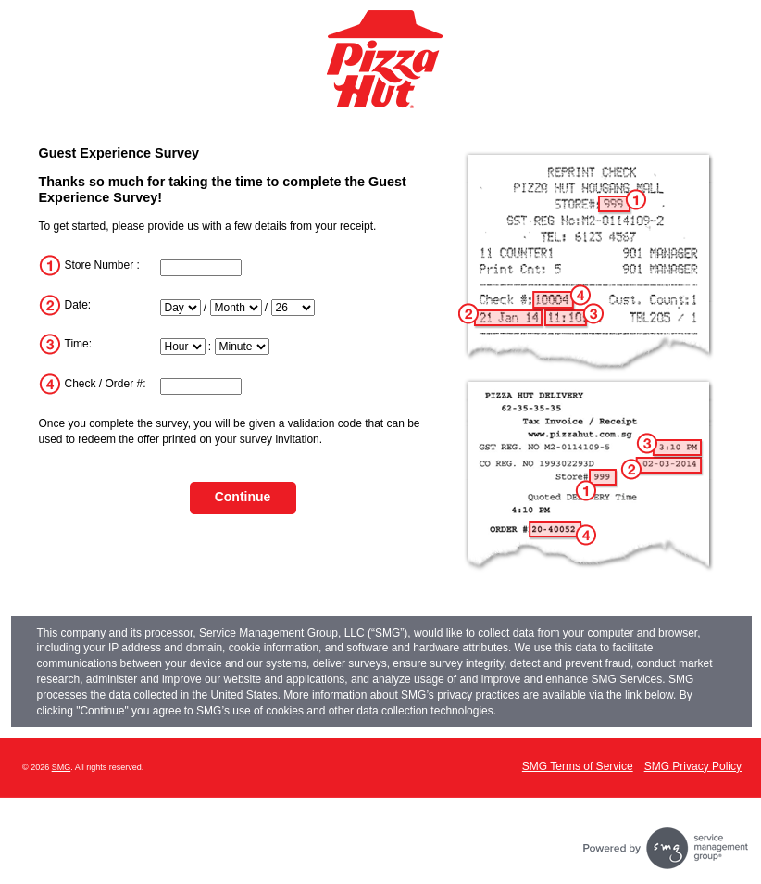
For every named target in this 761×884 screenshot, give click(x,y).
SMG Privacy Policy (693, 766)
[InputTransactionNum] (201, 386)
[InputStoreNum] (201, 267)
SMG (61, 767)
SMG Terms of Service (577, 766)
